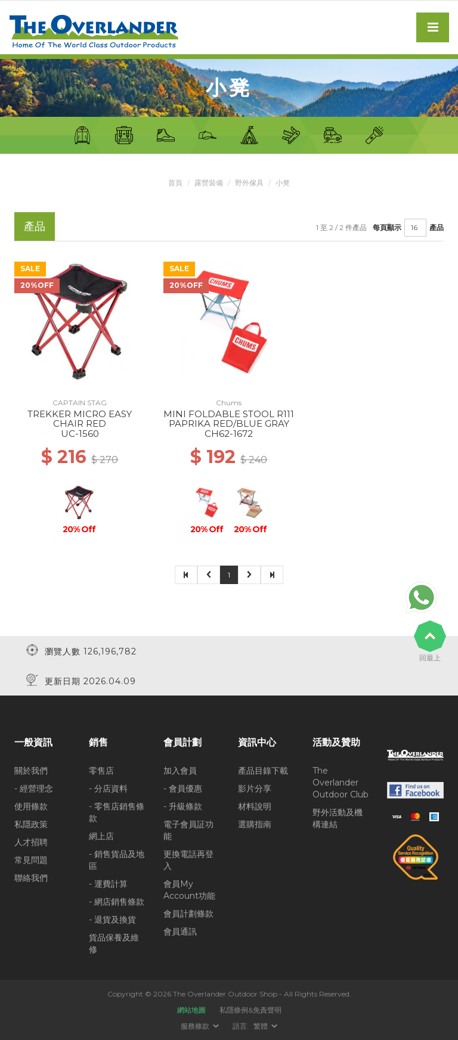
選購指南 (254, 824)
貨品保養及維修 (114, 943)
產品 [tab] (34, 226)
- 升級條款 (182, 806)
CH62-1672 (229, 433)
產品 (436, 227)
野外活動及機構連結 (337, 818)
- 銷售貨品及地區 (116, 860)
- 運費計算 (108, 883)
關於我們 (31, 770)
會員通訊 (180, 931)
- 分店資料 (108, 788)
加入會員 (180, 770)
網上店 (101, 836)
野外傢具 (249, 182)
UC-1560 (80, 433)
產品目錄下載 (263, 770)
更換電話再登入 (188, 860)
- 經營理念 (33, 788)
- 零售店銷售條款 (116, 812)
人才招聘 (31, 842)
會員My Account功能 (189, 889)
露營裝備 (208, 182)
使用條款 (31, 806)
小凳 (283, 182)
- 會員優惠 (182, 788)
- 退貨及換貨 (112, 919)
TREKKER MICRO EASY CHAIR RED (79, 419)
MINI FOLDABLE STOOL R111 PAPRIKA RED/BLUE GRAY (228, 419)
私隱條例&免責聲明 (250, 1009)
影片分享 (254, 788)
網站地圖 (191, 1009)
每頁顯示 (387, 227)
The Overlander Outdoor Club (340, 782)
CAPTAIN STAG (79, 402)
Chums (229, 402)
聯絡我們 (31, 878)
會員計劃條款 (188, 913)
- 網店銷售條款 (116, 901)
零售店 (101, 770)
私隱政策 (31, 824)
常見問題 (31, 860)
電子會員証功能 (188, 830)
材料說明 (254, 806)
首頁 (175, 182)
